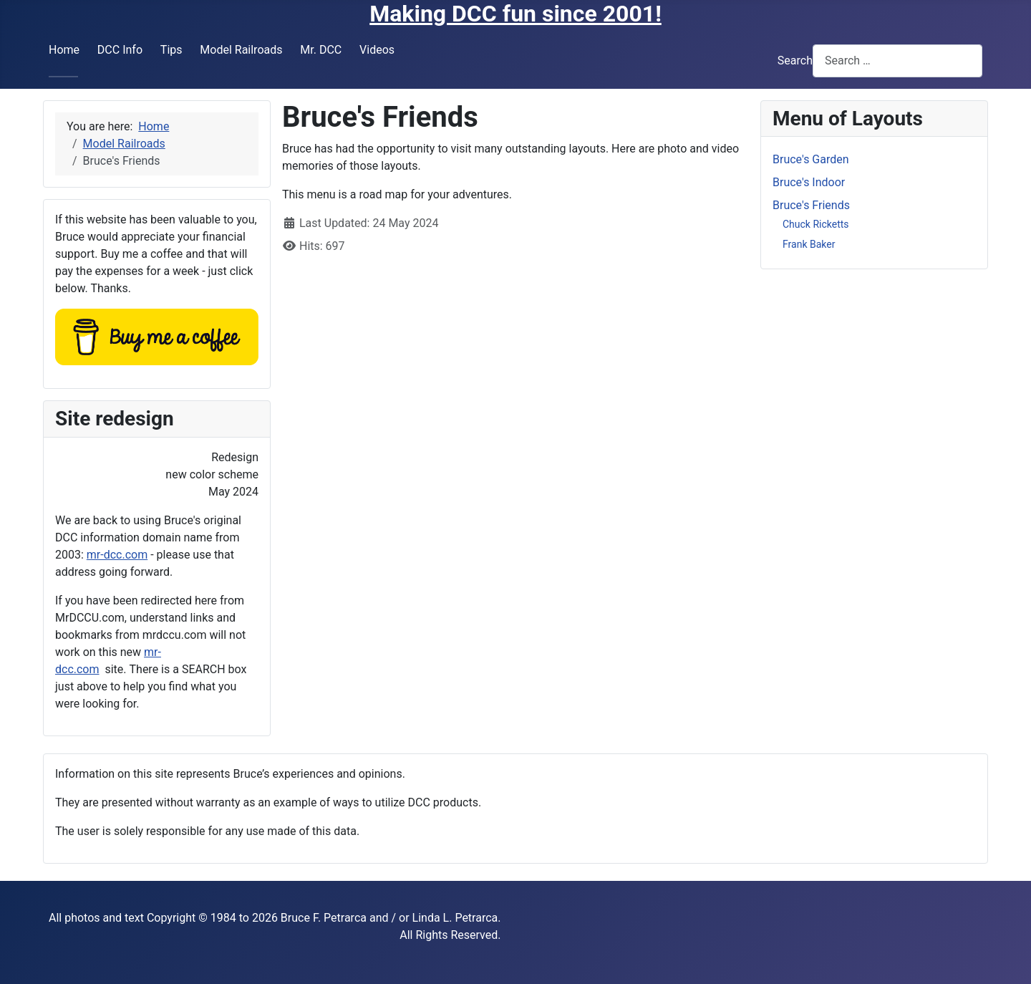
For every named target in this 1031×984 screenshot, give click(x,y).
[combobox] (897, 60)
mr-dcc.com (117, 554)
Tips (171, 50)
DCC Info (119, 50)
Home (64, 50)
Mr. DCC (321, 50)
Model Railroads (241, 50)
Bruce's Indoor (809, 182)
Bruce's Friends (811, 205)
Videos (377, 50)
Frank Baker (809, 244)
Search (795, 60)
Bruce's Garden (811, 159)
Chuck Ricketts (816, 224)
